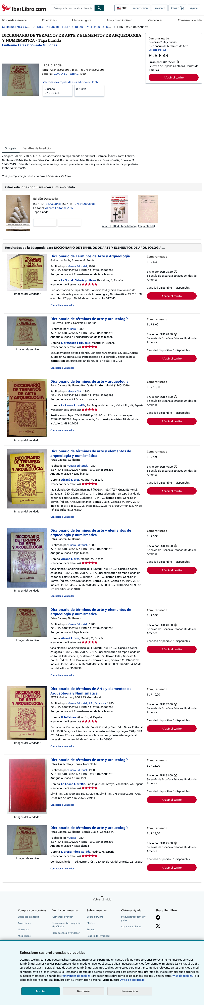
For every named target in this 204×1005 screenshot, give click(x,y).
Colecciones (49, 20)
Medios (90, 923)
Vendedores (155, 20)
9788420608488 (85, 203)
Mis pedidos (24, 935)
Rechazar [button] (83, 991)
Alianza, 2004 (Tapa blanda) (119, 226)
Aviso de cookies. (182, 975)
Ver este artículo (157, 49)
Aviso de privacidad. (132, 979)
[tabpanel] (72, 166)
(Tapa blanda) (146, 226)
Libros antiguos (81, 20)
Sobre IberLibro (95, 916)
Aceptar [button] (40, 991)
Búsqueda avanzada (14, 20)
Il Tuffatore (68, 717)
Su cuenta (159, 8)
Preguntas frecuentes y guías (133, 918)
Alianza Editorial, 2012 (59, 208)
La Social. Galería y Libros (78, 280)
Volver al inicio (102, 899)
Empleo (91, 929)
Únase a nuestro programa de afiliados (66, 925)
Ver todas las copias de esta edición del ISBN (70, 82)
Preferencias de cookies (75, 975)
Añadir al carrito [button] (174, 77)
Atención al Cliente (131, 926)
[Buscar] (99, 8)
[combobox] (73, 8)
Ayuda (194, 8)
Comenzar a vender (190, 20)
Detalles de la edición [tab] (37, 148)
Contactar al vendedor (62, 305)
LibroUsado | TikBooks (75, 342)
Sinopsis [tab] (11, 148)
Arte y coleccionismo (119, 20)
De (58, 90)
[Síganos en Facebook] (158, 918)
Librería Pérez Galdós (75, 851)
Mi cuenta (23, 929)
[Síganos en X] (158, 926)
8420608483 (54, 203)
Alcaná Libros (70, 479)
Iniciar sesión (140, 8)
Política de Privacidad (98, 935)
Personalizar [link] (130, 991)
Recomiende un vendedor (65, 932)
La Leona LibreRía (73, 405)
